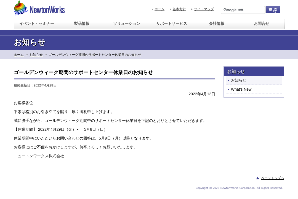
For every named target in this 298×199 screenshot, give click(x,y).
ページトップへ (272, 178)
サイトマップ (204, 9)
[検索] (242, 9)
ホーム (159, 9)
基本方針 (179, 9)
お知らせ (36, 55)
